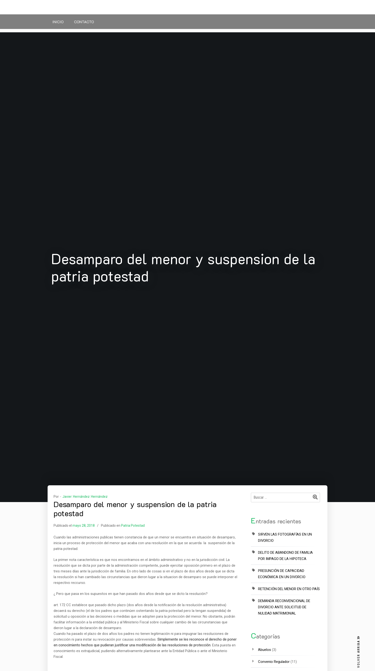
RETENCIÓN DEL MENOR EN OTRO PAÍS (289, 589)
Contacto (84, 21)
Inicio (58, 21)
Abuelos (264, 650)
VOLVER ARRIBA (358, 652)
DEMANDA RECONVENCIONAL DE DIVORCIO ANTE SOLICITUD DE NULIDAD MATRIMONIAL (284, 607)
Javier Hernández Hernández (85, 496)
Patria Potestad (133, 525)
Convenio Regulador (274, 662)
